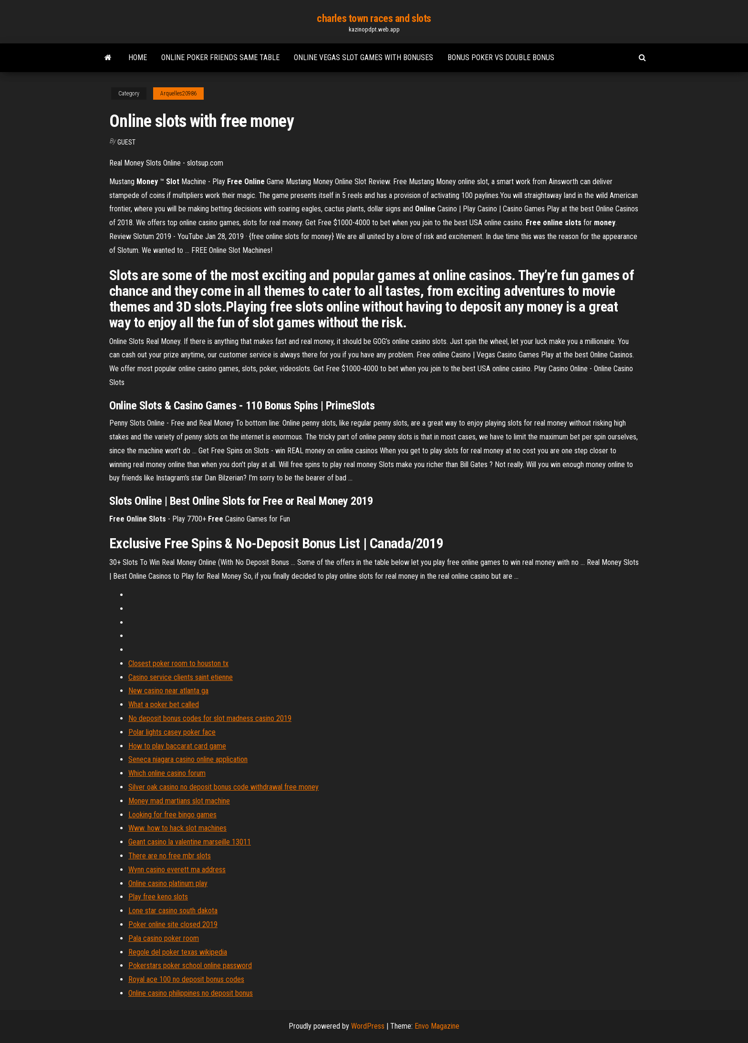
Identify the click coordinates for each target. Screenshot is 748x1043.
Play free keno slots (158, 896)
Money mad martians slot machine (179, 800)
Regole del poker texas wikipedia (177, 952)
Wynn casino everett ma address (177, 869)
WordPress (367, 1026)
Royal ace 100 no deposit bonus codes (186, 979)
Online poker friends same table (220, 57)
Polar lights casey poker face (172, 732)
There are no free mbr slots (169, 855)
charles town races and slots (374, 18)
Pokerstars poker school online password (190, 965)
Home (137, 57)
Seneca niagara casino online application (188, 759)
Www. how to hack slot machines (177, 828)
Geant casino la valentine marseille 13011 (189, 841)
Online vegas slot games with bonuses (363, 57)
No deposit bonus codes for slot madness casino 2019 (209, 718)
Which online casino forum (167, 773)
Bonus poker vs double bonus (500, 57)
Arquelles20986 (178, 93)
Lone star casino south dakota (173, 910)
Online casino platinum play (168, 883)
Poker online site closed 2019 (173, 924)
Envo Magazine (437, 1026)
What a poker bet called (163, 704)
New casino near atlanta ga (168, 690)
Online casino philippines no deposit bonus (190, 993)
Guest (126, 142)
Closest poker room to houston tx (178, 663)
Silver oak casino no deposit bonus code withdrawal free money (223, 787)
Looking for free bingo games (172, 814)
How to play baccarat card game (177, 746)
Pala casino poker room (163, 938)
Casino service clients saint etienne (180, 677)
